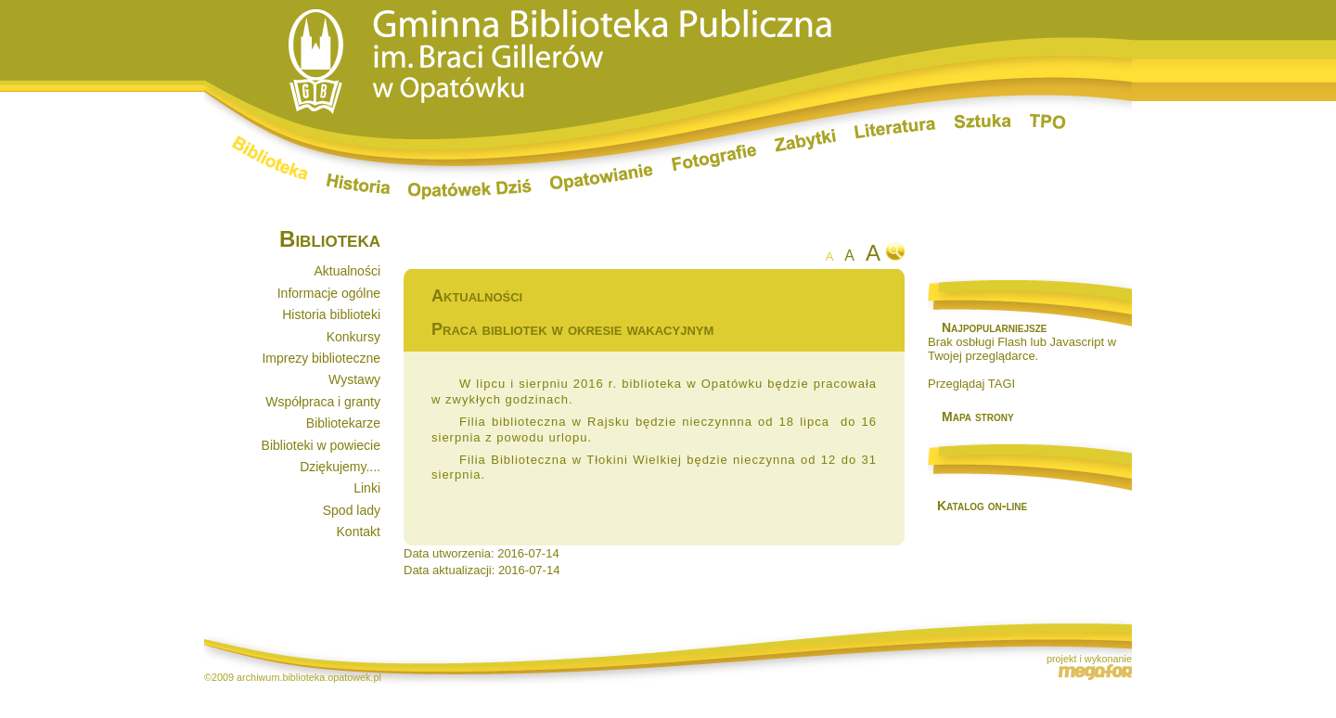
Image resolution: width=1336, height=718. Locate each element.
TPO (1048, 121)
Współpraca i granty (322, 401)
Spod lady (351, 510)
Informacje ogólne (328, 293)
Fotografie (714, 158)
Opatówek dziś (470, 189)
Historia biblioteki (331, 314)
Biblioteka (270, 157)
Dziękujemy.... (340, 466)
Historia (358, 183)
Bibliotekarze (343, 423)
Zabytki (805, 140)
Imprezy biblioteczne (321, 358)
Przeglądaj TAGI (971, 384)
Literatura (895, 130)
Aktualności (347, 270)
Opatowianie (601, 178)
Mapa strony (978, 416)
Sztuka (983, 121)
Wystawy (354, 379)
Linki (366, 488)
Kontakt (358, 531)
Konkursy (353, 336)
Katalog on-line (982, 505)
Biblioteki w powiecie (321, 445)
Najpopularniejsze (994, 327)
